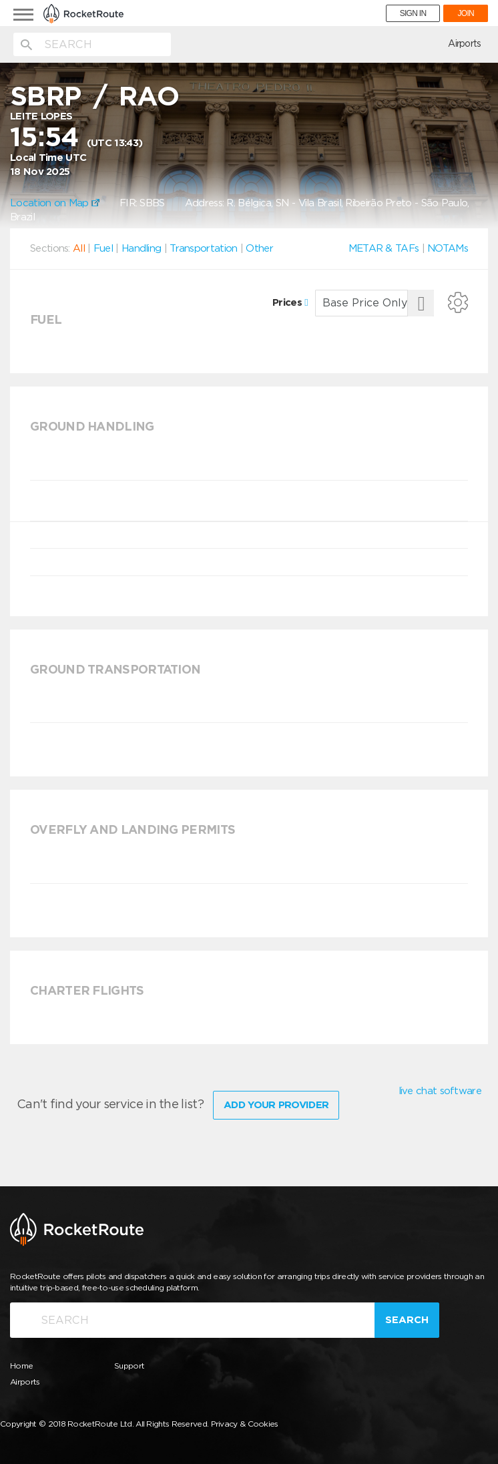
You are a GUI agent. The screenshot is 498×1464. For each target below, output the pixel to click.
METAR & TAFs (383, 248)
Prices (290, 302)
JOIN (465, 13)
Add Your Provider (276, 1105)
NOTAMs (447, 248)
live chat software (440, 1091)
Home (21, 1366)
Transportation (203, 248)
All (79, 248)
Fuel (103, 248)
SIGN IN (413, 13)
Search (407, 1320)
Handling (141, 248)
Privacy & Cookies (244, 1424)
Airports (464, 43)
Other (259, 248)
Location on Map (54, 203)
